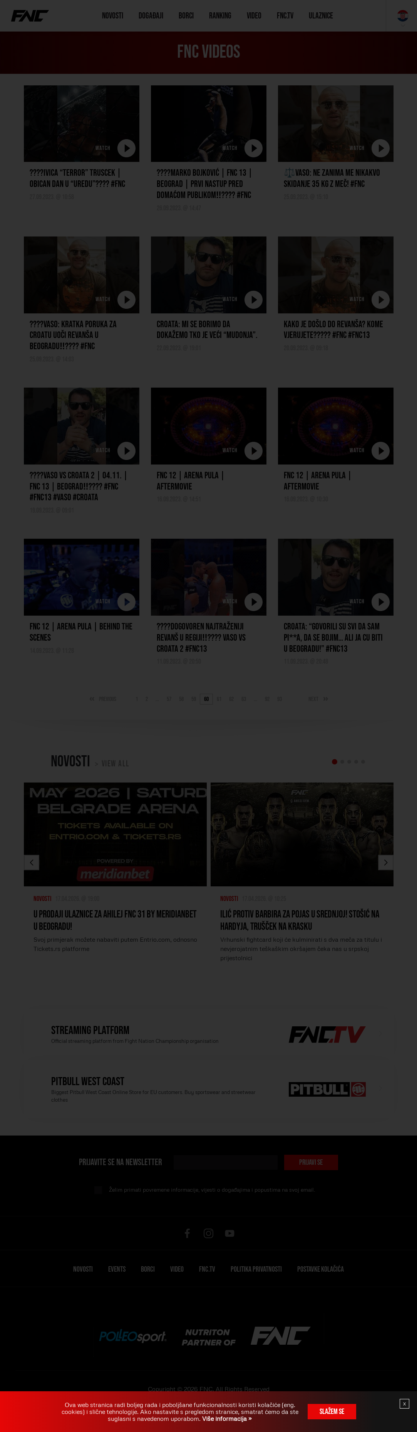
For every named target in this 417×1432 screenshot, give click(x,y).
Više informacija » (226, 1418)
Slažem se (332, 1411)
